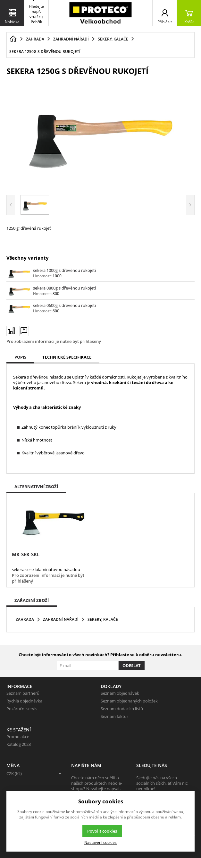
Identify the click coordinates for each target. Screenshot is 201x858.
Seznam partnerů (22, 693)
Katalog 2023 (18, 744)
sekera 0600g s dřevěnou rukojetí (64, 305)
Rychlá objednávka (24, 701)
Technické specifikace (66, 357)
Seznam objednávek (120, 693)
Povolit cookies (102, 831)
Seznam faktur (114, 716)
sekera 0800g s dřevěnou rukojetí (64, 288)
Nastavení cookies (100, 842)
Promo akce (17, 736)
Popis (20, 357)
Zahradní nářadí (61, 619)
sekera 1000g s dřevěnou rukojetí (64, 270)
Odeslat (131, 665)
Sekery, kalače (103, 619)
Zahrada (25, 619)
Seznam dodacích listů (122, 708)
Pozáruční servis (21, 708)
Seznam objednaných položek (129, 701)
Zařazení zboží (31, 600)
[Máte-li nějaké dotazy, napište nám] (24, 330)
